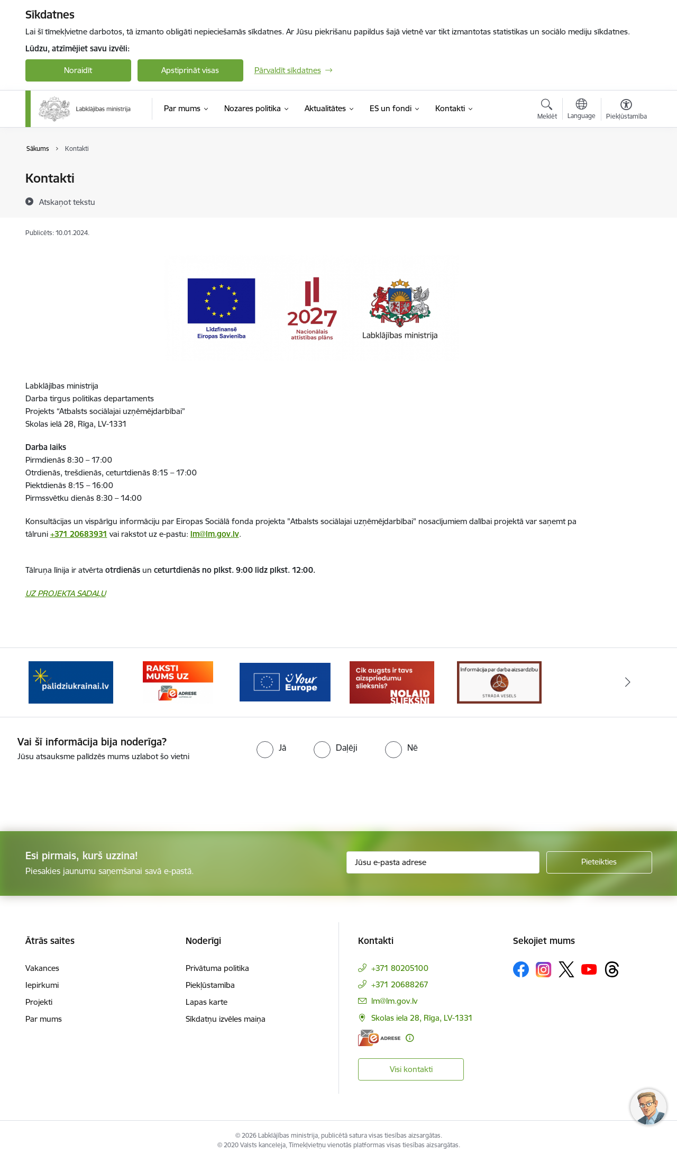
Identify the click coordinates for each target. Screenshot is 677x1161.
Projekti (38, 1002)
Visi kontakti (411, 1069)
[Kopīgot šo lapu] (626, 200)
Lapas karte (206, 1002)
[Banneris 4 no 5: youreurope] (285, 682)
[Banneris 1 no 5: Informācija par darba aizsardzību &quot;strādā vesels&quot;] (499, 682)
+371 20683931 (78, 534)
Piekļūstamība (210, 985)
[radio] (271, 747)
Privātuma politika (217, 968)
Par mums (43, 1019)
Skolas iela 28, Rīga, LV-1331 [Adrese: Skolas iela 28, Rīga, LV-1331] (422, 1018)
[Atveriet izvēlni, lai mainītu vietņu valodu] (581, 110)
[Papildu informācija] (410, 1038)
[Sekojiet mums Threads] (612, 969)
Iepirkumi (42, 985)
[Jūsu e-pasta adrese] (442, 862)
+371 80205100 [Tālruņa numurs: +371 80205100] (399, 968)
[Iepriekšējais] (49, 682)
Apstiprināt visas (190, 70)
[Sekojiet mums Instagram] (544, 969)
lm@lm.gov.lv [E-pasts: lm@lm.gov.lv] (394, 1001)
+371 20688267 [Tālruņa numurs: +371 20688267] (399, 984)
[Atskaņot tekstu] (67, 201)
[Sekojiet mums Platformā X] (566, 969)
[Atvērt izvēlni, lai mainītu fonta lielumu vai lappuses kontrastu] (626, 110)
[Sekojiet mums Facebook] (521, 969)
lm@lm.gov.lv (214, 534)
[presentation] (88, 792)
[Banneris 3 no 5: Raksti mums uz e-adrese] (178, 682)
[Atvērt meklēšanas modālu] (547, 110)
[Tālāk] (628, 682)
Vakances (42, 968)
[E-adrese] (379, 1038)
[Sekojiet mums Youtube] (589, 968)
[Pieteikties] (599, 862)
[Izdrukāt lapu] (626, 174)
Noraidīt (78, 70)
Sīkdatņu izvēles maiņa (226, 1019)
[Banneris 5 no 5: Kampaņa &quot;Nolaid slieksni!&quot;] (392, 682)
